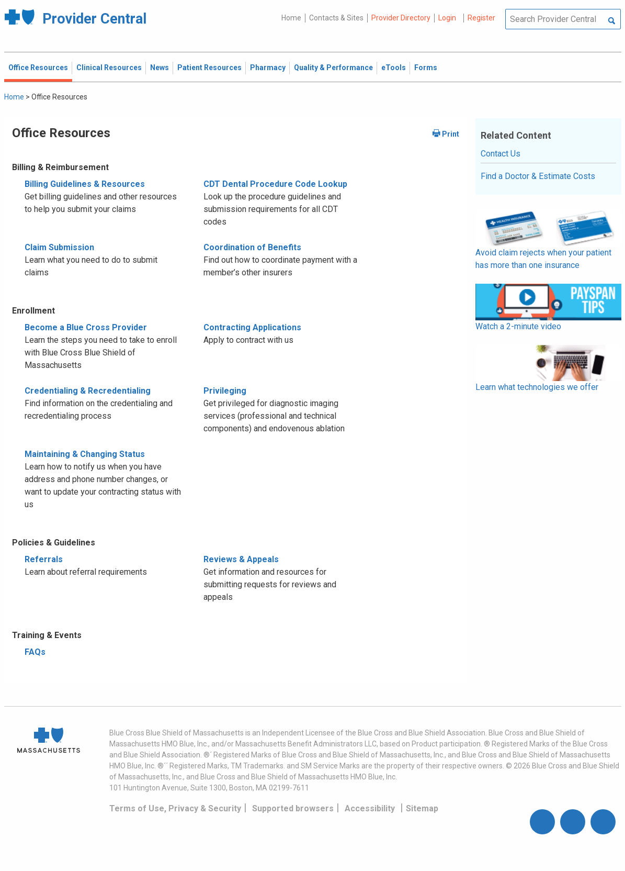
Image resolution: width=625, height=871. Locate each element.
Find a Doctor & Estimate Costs (538, 176)
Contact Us (500, 154)
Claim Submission (59, 247)
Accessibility (370, 808)
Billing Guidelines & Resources (85, 184)
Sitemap (422, 808)
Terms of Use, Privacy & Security (175, 808)
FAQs (35, 652)
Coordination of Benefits (252, 247)
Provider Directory (400, 18)
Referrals (44, 559)
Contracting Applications (252, 327)
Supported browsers (293, 808)
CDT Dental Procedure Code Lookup (275, 184)
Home (291, 18)
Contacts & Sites (336, 18)
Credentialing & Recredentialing (88, 391)
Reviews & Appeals (241, 559)
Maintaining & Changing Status (85, 454)
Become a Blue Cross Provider (86, 327)
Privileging (224, 391)
